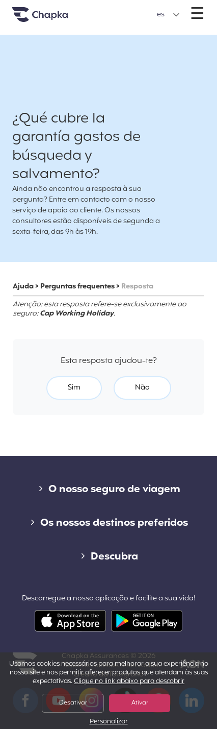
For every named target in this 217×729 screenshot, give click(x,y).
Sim (74, 387)
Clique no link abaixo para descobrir (129, 681)
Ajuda (23, 286)
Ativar (139, 703)
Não (142, 387)
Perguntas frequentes (77, 286)
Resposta (137, 286)
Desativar (73, 703)
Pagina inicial (53, 18)
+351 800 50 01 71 (108, 9)
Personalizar (109, 722)
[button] (168, 14)
